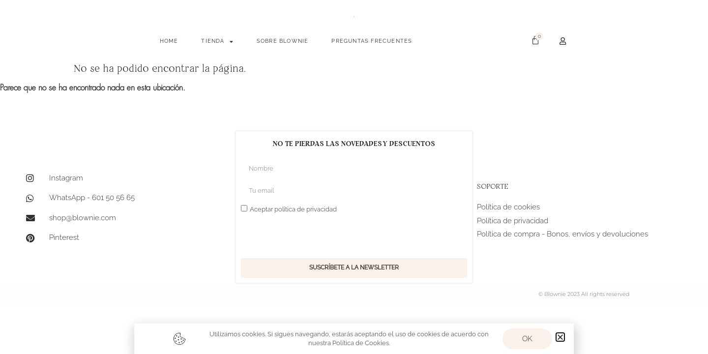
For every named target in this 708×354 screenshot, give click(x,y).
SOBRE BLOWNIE (283, 41)
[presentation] (315, 236)
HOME (169, 41)
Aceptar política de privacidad (293, 209)
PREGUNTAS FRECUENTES (371, 41)
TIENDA (217, 41)
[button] (560, 337)
